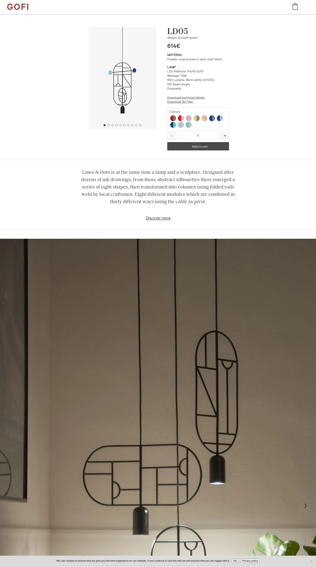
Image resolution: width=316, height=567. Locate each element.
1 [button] (104, 125)
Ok (235, 560)
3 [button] (112, 125)
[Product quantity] (198, 136)
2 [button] (108, 125)
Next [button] (140, 71)
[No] (311, 561)
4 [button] (116, 125)
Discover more (158, 217)
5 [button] (120, 125)
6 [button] (124, 125)
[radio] (173, 118)
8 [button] (132, 125)
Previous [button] (105, 71)
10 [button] (140, 125)
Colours (174, 111)
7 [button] (128, 125)
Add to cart (200, 146)
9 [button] (136, 125)
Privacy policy (250, 560)
